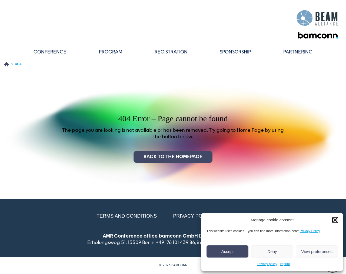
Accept (227, 251)
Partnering (297, 52)
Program (110, 52)
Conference (50, 52)
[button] (335, 220)
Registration (171, 52)
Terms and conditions (127, 216)
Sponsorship (235, 52)
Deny (272, 251)
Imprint (285, 264)
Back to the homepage (173, 156)
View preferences (317, 251)
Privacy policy (267, 264)
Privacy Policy (310, 231)
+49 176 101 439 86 (175, 242)
